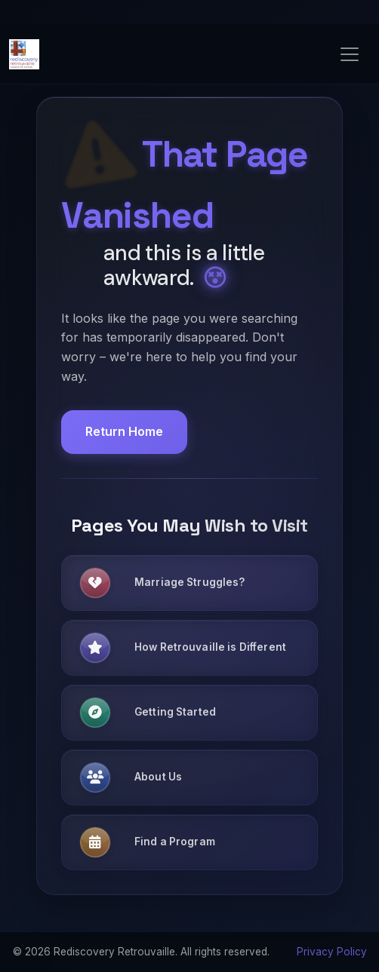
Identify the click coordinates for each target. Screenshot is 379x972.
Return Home (124, 431)
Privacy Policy (332, 952)
